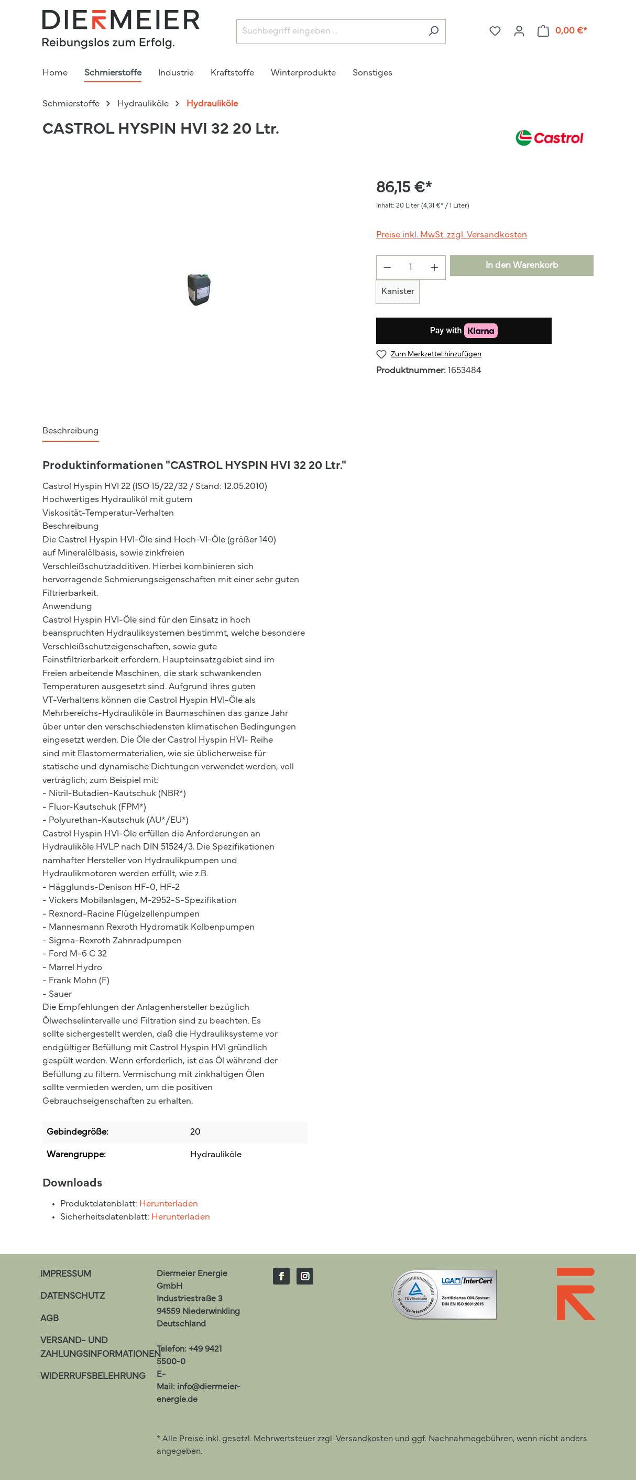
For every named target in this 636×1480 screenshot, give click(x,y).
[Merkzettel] (495, 31)
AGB (49, 1319)
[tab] (70, 432)
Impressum (65, 1274)
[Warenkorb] (562, 31)
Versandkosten (364, 1439)
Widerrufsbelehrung (93, 1376)
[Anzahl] (411, 267)
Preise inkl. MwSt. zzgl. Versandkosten (451, 235)
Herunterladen (168, 1204)
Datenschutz (72, 1296)
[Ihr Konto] (519, 31)
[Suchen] (433, 31)
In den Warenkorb (522, 265)
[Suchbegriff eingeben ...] (329, 31)
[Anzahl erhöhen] (435, 267)
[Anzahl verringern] (387, 267)
